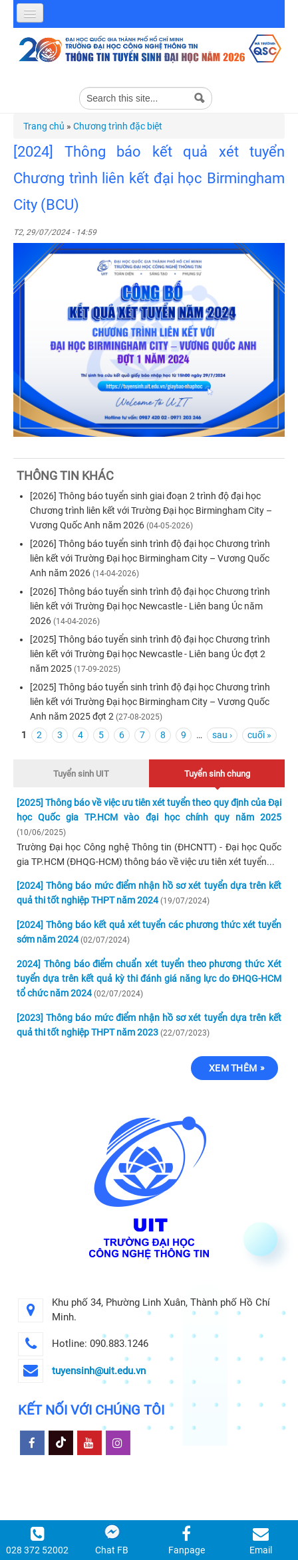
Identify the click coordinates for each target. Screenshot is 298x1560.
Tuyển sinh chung (217, 772)
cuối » (259, 735)
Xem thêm (233, 1068)
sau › (222, 735)
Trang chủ (44, 126)
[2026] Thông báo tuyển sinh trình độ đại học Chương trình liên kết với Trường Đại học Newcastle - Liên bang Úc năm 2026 (150, 606)
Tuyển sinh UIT (81, 774)
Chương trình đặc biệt (117, 126)
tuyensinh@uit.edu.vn (99, 1371)
